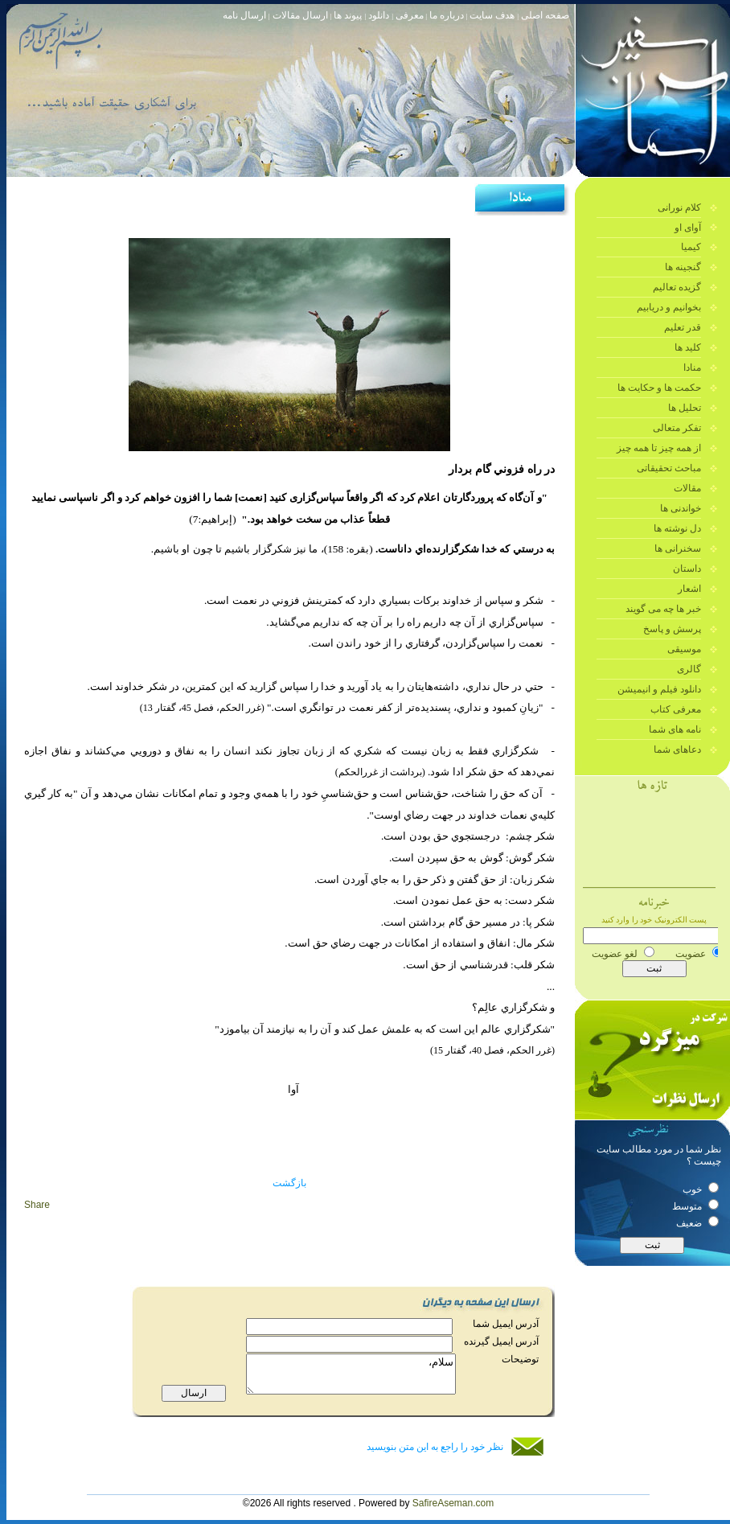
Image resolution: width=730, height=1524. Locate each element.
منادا (692, 367)
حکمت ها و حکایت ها (659, 387)
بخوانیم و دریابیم (669, 307)
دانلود (380, 15)
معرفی (408, 15)
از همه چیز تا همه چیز (659, 448)
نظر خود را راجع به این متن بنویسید (435, 1446)
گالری (689, 669)
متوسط (695, 1206)
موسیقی (684, 649)
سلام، (355, 1384)
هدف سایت (492, 15)
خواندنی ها (680, 508)
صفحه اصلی (545, 15)
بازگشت (289, 1183)
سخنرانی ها (677, 548)
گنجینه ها (683, 267)
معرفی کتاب (675, 709)
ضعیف (697, 1223)
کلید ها (688, 347)
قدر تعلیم (682, 327)
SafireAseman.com (453, 1503)
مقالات (687, 488)
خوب (701, 1189)
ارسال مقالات (299, 15)
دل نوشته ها (677, 528)
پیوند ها (349, 15)
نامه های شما (675, 729)
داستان (687, 568)
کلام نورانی (679, 207)
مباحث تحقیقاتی (669, 468)
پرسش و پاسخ (672, 629)
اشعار (689, 588)
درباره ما (446, 15)
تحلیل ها (684, 407)
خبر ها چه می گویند (663, 608)
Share (37, 1204)
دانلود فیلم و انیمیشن (659, 689)
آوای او (688, 227)
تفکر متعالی (677, 427)
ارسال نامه (244, 15)
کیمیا (691, 247)
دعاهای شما (677, 749)
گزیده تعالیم (677, 287)
